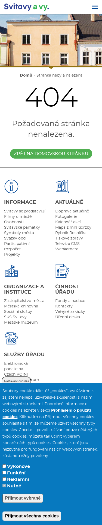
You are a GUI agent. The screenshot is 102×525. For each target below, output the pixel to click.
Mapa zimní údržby (73, 227)
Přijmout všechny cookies (31, 520)
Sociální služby (18, 312)
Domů (26, 75)
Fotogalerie (66, 217)
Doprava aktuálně (72, 211)
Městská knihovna (21, 306)
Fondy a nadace (70, 301)
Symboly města (19, 233)
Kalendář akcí (68, 222)
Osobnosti (14, 222)
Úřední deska (67, 317)
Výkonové (18, 471)
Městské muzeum (21, 322)
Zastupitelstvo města (24, 301)
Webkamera (66, 249)
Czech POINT (16, 374)
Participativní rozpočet (17, 246)
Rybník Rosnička (70, 233)
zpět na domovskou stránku (51, 154)
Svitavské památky (22, 227)
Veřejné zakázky (70, 312)
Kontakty (64, 306)
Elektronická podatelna (16, 366)
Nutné (14, 490)
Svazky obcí (15, 238)
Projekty (12, 255)
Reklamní (18, 484)
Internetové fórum (21, 380)
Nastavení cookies (16, 385)
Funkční (16, 477)
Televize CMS (67, 244)
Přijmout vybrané (23, 502)
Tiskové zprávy (69, 238)
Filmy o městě (18, 217)
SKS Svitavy (15, 317)
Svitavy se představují (24, 211)
